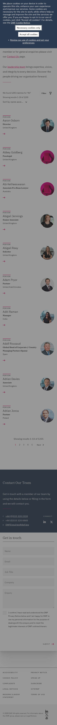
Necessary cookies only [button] (28, 27)
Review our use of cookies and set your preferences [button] (29, 41)
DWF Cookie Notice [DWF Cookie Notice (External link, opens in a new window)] (20, 22)
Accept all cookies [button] (29, 34)
